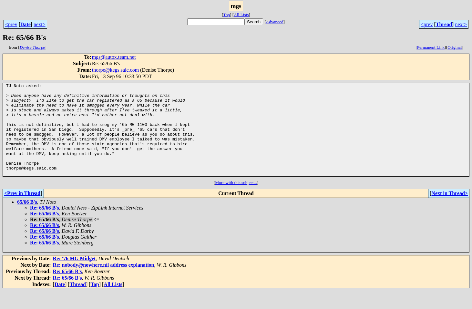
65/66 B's (27, 220)
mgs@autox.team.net (114, 57)
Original (454, 47)
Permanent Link (431, 47)
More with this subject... (236, 201)
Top (226, 14)
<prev (11, 24)
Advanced (274, 21)
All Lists (241, 14)
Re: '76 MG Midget (74, 277)
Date (25, 24)
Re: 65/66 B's (44, 226)
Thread (444, 24)
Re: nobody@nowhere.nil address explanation (103, 283)
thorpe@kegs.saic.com (115, 70)
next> (40, 24)
